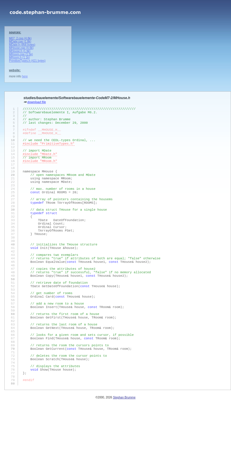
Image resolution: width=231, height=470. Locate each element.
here (25, 76)
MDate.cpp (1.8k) (20, 41)
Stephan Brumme (124, 467)
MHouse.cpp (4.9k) (21, 48)
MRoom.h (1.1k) (19, 57)
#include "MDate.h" (40, 166)
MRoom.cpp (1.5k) (21, 54)
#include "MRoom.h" (40, 174)
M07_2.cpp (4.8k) (20, 38)
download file (36, 102)
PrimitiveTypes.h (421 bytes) (27, 60)
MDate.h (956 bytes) (22, 44)
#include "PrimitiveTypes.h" (48, 153)
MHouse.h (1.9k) (19, 51)
